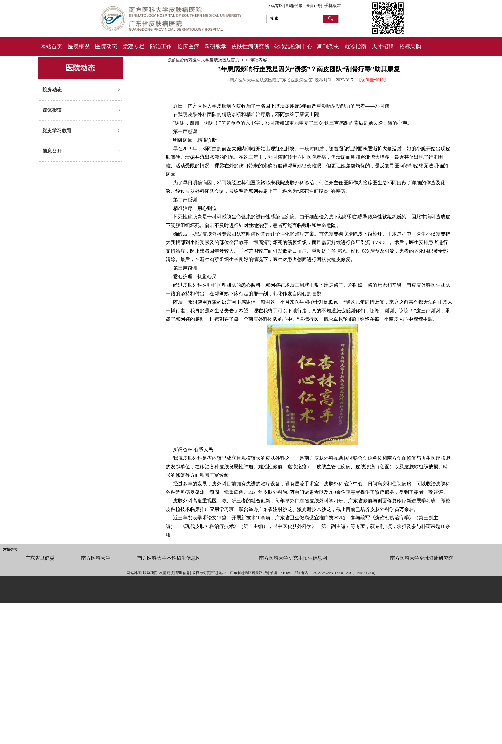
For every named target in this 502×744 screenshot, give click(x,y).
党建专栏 (133, 47)
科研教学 (216, 47)
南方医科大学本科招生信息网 (169, 558)
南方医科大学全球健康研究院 (421, 558)
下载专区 (274, 5)
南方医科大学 (95, 558)
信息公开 (52, 151)
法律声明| (314, 5)
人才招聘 (383, 47)
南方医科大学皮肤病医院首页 (211, 60)
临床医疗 (188, 47)
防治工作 (161, 47)
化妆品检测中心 (293, 47)
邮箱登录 (294, 5)
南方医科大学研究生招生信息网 (293, 558)
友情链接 (10, 549)
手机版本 (332, 5)
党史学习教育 (56, 130)
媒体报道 (52, 110)
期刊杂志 (328, 47)
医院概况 (79, 47)
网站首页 (51, 47)
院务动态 (52, 89)
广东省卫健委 (39, 558)
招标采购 (410, 47)
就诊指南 (355, 47)
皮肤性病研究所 (250, 47)
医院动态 (106, 47)
